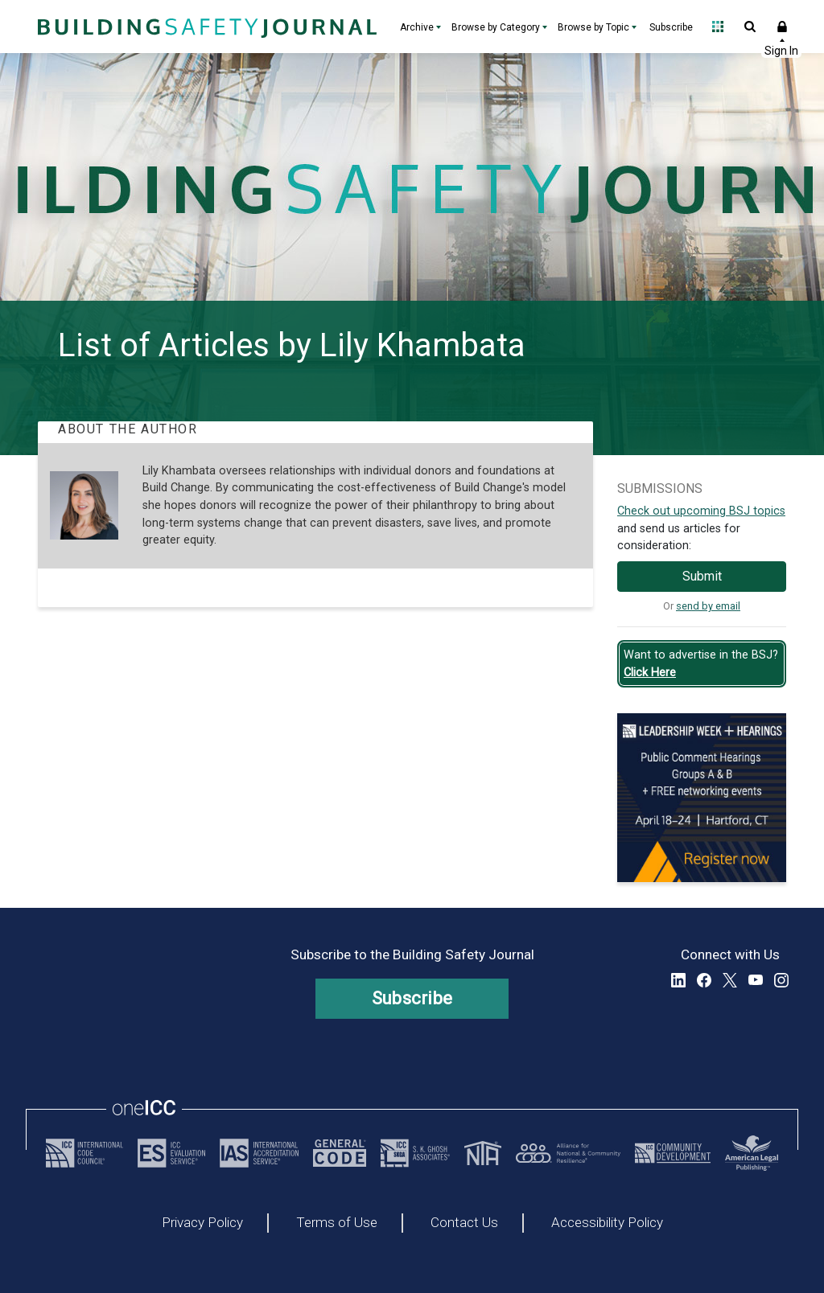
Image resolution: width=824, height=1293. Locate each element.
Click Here (650, 672)
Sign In (782, 26)
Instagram (781, 980)
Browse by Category (495, 27)
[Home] (205, 26)
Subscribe (671, 27)
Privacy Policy (202, 1223)
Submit (702, 576)
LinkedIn (678, 980)
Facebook (704, 980)
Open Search (750, 26)
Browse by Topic (593, 27)
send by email (708, 606)
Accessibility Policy (607, 1223)
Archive (417, 27)
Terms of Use (336, 1223)
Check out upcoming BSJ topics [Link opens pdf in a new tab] (701, 511)
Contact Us (464, 1223)
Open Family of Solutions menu (718, 26)
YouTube (755, 980)
